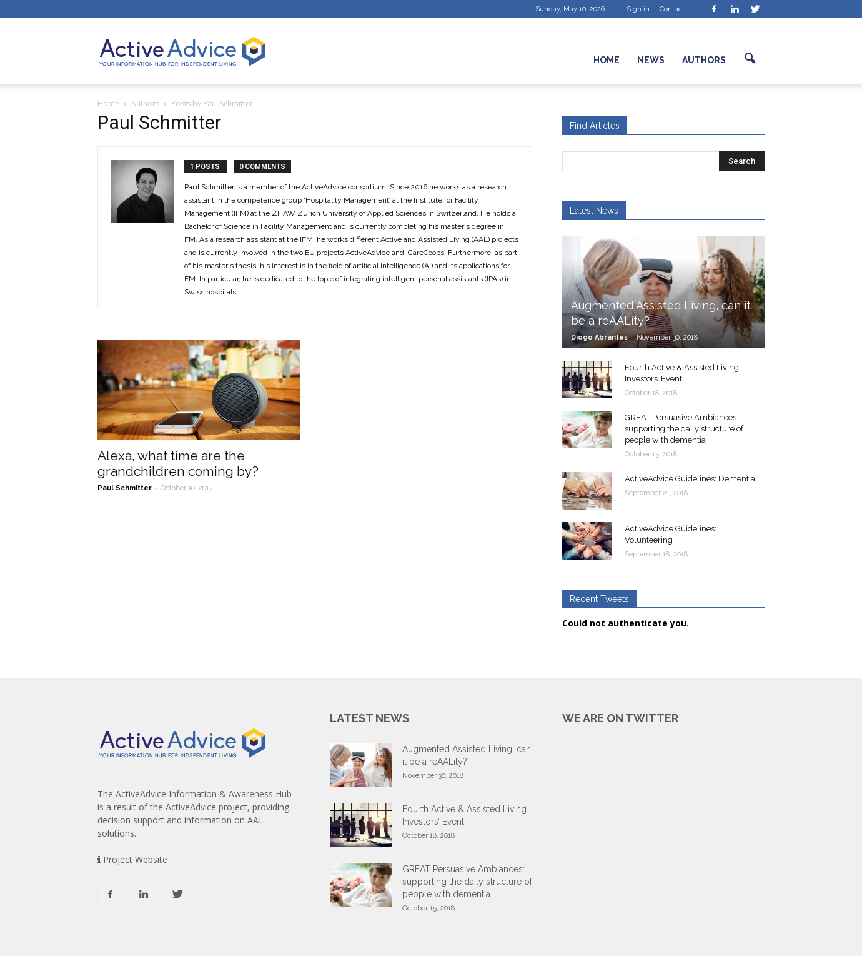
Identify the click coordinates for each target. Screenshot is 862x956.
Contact (672, 9)
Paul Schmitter (124, 488)
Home (606, 60)
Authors (704, 60)
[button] (750, 59)
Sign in (638, 9)
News (651, 60)
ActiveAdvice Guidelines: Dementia (690, 478)
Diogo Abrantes (599, 337)
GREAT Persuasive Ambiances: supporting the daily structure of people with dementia (684, 429)
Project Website (132, 859)
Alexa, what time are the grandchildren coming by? (178, 463)
